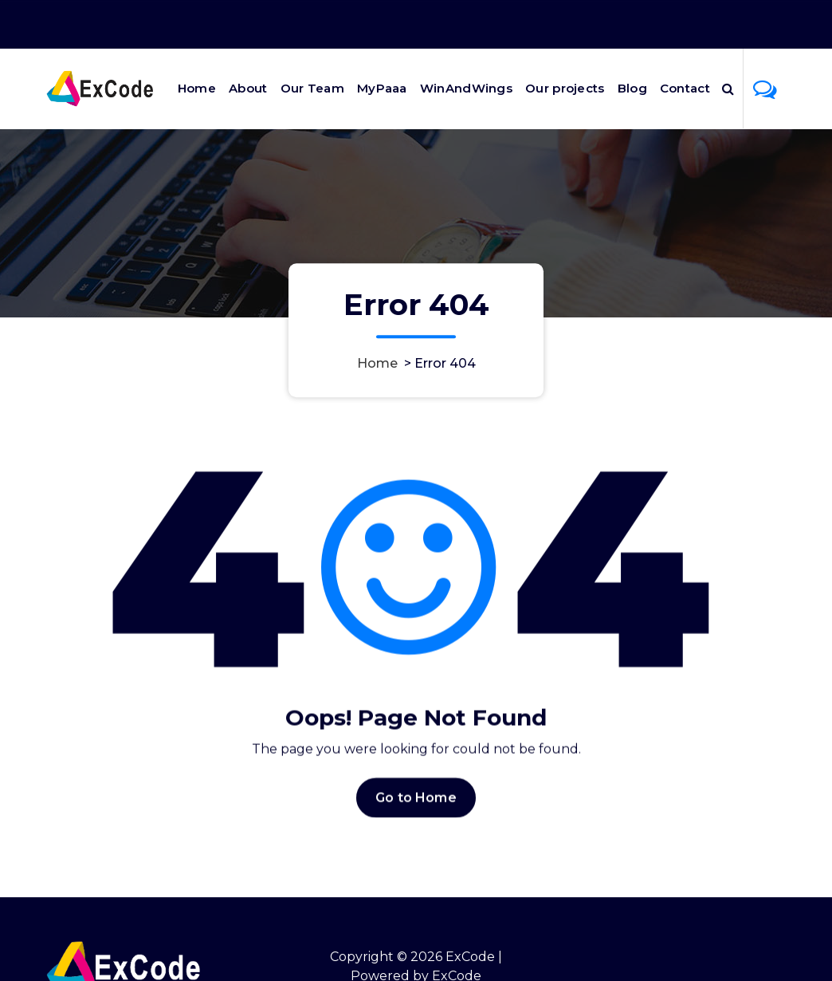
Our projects (565, 88)
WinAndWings (466, 88)
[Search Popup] (728, 88)
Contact (685, 88)
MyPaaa (382, 88)
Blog (632, 88)
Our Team (312, 88)
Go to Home (416, 805)
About (248, 88)
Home (197, 88)
